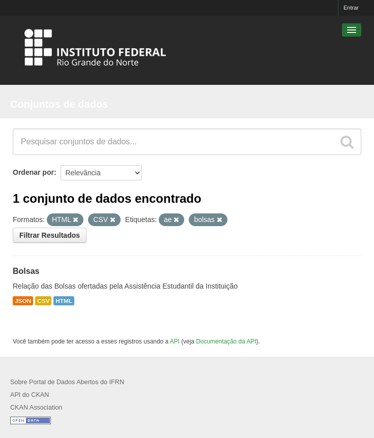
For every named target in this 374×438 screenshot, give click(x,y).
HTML (63, 300)
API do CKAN (29, 394)
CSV (43, 300)
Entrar (351, 8)
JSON (23, 300)
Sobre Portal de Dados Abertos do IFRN (67, 382)
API (175, 341)
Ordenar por (33, 172)
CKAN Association (36, 407)
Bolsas (26, 271)
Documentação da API (226, 341)
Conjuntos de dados (59, 104)
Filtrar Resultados (49, 235)
